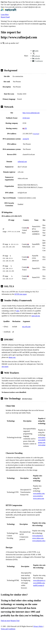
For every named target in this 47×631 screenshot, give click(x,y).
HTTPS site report (21, 294)
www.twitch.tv (38, 496)
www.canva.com (38, 498)
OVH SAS (26, 118)
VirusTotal (36, 133)
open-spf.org (35, 316)
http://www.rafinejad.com (31, 113)
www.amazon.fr (37, 536)
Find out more (5, 621)
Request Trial (15, 621)
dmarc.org (12, 357)
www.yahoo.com (37, 538)
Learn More (5, 14)
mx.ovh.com (26, 326)
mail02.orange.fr (38, 585)
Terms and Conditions (8, 629)
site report (5, 366)
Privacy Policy (38, 626)
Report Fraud (5, 17)
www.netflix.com (38, 493)
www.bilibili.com (39, 583)
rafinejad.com (22, 161)
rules (17, 311)
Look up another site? (11, 43)
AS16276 (26, 139)
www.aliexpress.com (40, 580)
